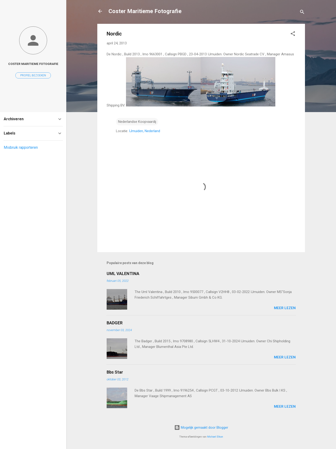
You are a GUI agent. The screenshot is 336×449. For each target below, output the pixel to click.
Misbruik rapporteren (21, 147)
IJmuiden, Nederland (144, 131)
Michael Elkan (215, 436)
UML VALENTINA (123, 273)
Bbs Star (115, 372)
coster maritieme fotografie (33, 64)
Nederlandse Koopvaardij (137, 122)
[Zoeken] (302, 13)
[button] (293, 34)
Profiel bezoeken (33, 75)
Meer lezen (285, 308)
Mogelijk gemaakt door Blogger (201, 427)
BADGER (114, 322)
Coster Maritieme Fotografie (145, 11)
